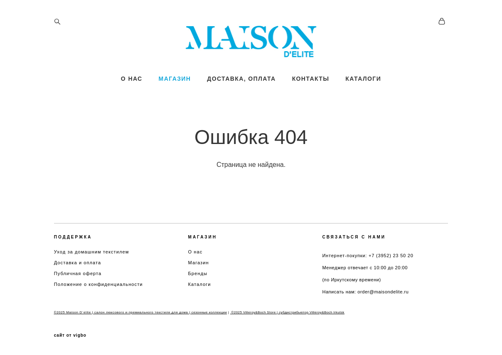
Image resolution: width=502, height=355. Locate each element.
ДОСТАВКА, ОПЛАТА (241, 84)
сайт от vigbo (70, 335)
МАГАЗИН (175, 84)
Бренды (197, 273)
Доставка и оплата (77, 262)
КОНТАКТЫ (311, 84)
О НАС (132, 84)
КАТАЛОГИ (363, 84)
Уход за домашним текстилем (91, 251)
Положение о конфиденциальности (98, 284)
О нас (195, 251)
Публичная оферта (78, 273)
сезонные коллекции (209, 312)
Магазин (198, 262)
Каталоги (199, 284)
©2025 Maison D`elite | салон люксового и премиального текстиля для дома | (123, 312)
